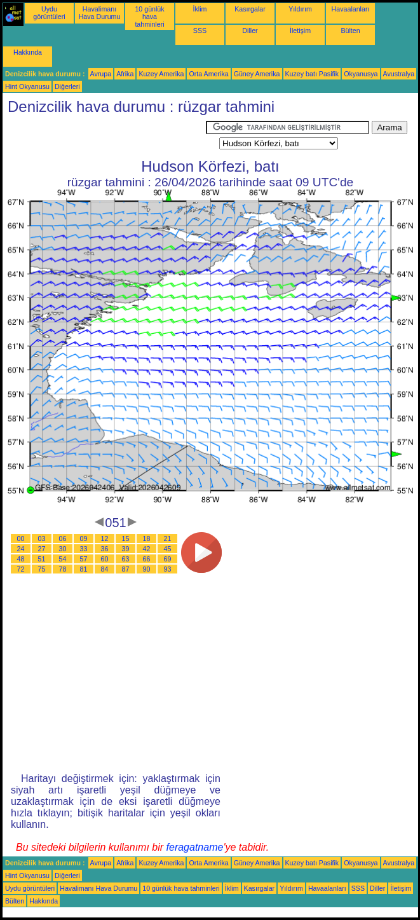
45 (168, 549)
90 (147, 569)
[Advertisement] (104, 137)
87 (126, 569)
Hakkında (27, 52)
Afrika (124, 74)
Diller (249, 30)
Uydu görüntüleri (49, 12)
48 (21, 559)
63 (126, 559)
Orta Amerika (208, 74)
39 (126, 549)
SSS (200, 30)
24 (21, 549)
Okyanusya (360, 74)
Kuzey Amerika (161, 74)
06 (63, 538)
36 (105, 549)
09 (84, 538)
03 (42, 538)
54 (63, 559)
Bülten (350, 30)
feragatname (195, 847)
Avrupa (101, 74)
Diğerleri (67, 86)
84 (105, 569)
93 (168, 569)
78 (63, 569)
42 (147, 549)
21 (168, 538)
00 (21, 538)
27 (42, 549)
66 (147, 559)
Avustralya (399, 74)
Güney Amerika (257, 74)
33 (84, 549)
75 (42, 569)
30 (63, 549)
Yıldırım (300, 9)
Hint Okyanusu (27, 86)
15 (126, 538)
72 (21, 569)
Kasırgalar (250, 9)
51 (42, 559)
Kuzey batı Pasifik (312, 74)
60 (105, 559)
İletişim (300, 30)
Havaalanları (351, 9)
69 (168, 559)
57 (84, 559)
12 (105, 538)
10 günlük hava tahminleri (149, 16)
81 (84, 569)
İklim (200, 9)
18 (147, 538)
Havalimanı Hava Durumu (100, 12)
